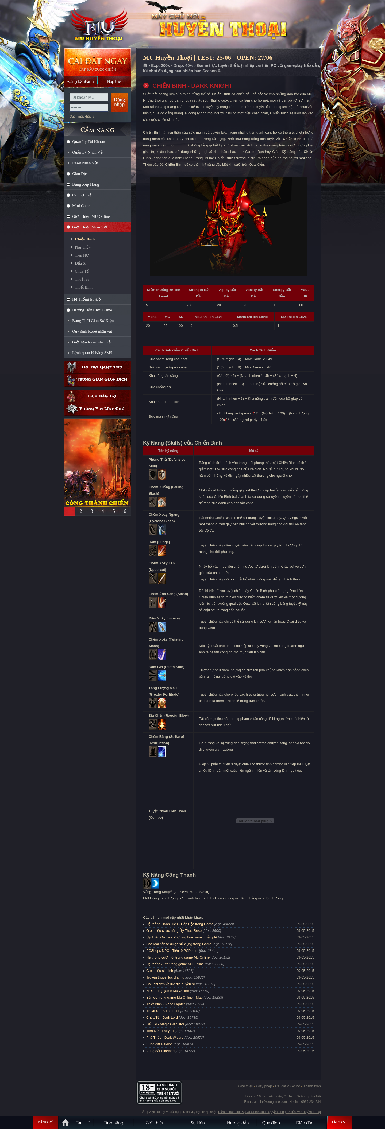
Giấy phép (264, 1086)
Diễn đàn (306, 1122)
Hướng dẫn (238, 1122)
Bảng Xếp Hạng (85, 184)
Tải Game (339, 1122)
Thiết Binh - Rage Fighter (165, 1004)
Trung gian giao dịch (97, 380)
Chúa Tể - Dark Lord (162, 1017)
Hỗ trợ (97, 367)
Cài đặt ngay (97, 62)
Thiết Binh (84, 287)
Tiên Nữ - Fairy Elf (160, 1031)
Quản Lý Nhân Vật (87, 152)
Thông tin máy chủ (97, 409)
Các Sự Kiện (83, 195)
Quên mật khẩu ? (82, 116)
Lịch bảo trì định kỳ (97, 396)
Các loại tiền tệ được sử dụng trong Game (178, 944)
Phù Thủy (83, 247)
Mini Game (81, 206)
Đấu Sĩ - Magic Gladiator (165, 1024)
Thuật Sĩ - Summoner (162, 1011)
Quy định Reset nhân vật (92, 331)
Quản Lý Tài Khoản (88, 141)
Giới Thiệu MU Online (91, 216)
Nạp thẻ (114, 81)
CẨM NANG (97, 127)
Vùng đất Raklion (159, 1044)
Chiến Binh (85, 239)
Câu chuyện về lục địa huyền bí (170, 984)
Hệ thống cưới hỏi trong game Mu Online (178, 957)
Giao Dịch (80, 174)
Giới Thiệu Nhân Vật (89, 227)
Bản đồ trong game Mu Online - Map (174, 997)
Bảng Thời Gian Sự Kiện (93, 321)
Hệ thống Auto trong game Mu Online (175, 964)
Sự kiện (197, 1122)
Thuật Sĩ (82, 279)
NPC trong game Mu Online (167, 991)
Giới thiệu (245, 1086)
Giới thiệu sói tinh (159, 971)
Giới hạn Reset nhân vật (92, 342)
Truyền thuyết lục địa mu (165, 977)
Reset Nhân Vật (85, 163)
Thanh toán (312, 1086)
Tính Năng (114, 1122)
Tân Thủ (83, 1122)
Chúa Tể (82, 271)
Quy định (271, 1122)
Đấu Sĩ (80, 263)
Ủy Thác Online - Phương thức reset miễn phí (181, 937)
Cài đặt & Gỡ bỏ (287, 1086)
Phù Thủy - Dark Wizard (164, 1037)
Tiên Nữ (82, 255)
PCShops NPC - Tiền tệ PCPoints (172, 951)
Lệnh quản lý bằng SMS (92, 353)
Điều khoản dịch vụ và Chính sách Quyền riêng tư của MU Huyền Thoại (269, 1112)
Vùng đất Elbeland (160, 1051)
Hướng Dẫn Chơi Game (92, 310)
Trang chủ (145, 65)
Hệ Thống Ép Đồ (86, 299)
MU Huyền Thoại (97, 24)
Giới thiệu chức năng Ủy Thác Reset (174, 931)
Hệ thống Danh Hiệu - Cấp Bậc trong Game (179, 924)
